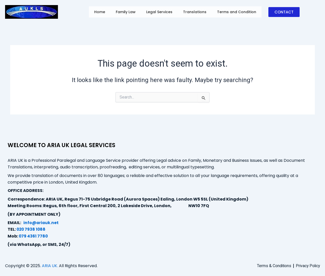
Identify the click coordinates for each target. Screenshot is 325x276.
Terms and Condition (238, 11)
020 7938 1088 (32, 229)
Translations (196, 11)
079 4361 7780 (34, 236)
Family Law (126, 11)
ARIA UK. (50, 266)
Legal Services (160, 11)
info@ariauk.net (41, 223)
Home (99, 11)
